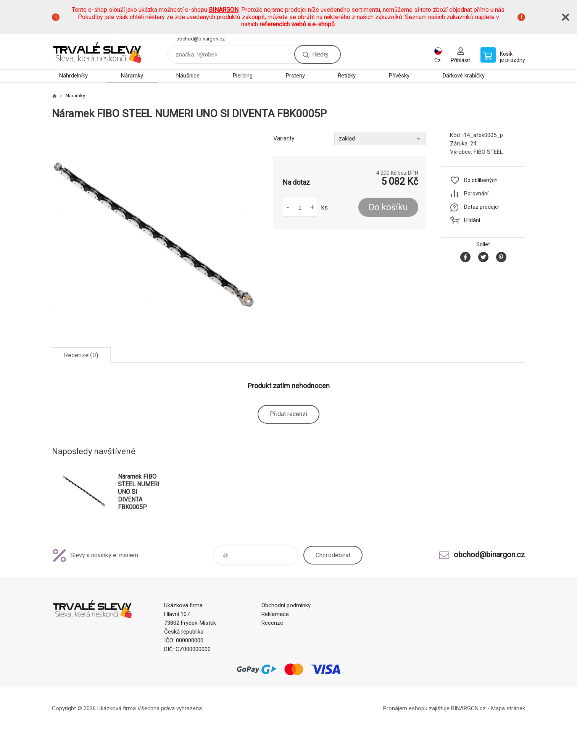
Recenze (272, 622)
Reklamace (275, 614)
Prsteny (295, 75)
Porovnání (476, 193)
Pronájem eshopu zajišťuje (416, 708)
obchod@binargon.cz (200, 39)
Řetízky (347, 75)
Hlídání (472, 220)
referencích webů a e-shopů (297, 24)
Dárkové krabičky (464, 75)
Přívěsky (399, 75)
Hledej (319, 54)
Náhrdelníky (73, 75)
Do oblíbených (481, 180)
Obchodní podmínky (286, 605)
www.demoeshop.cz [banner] (97, 51)
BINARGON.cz (468, 708)
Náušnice (188, 75)
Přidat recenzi (288, 414)
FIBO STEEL (488, 151)
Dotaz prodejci (481, 207)
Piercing (243, 75)
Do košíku (388, 207)
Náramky (132, 75)
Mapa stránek (508, 708)
